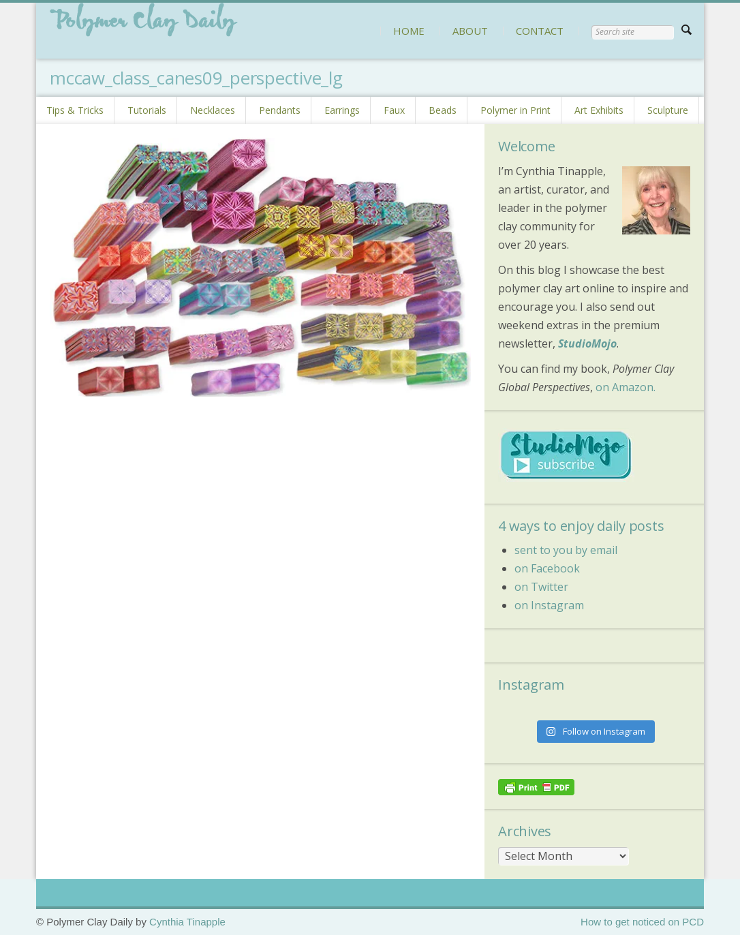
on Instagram (549, 605)
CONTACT (540, 30)
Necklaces (212, 110)
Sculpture (667, 110)
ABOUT (470, 30)
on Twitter (541, 586)
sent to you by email (565, 549)
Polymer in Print (515, 110)
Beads (443, 110)
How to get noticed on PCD (642, 922)
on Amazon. (626, 387)
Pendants (279, 110)
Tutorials (146, 110)
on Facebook (547, 568)
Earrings (342, 110)
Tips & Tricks (75, 110)
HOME (409, 30)
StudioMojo (587, 343)
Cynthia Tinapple (187, 922)
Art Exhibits (598, 110)
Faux (394, 110)
